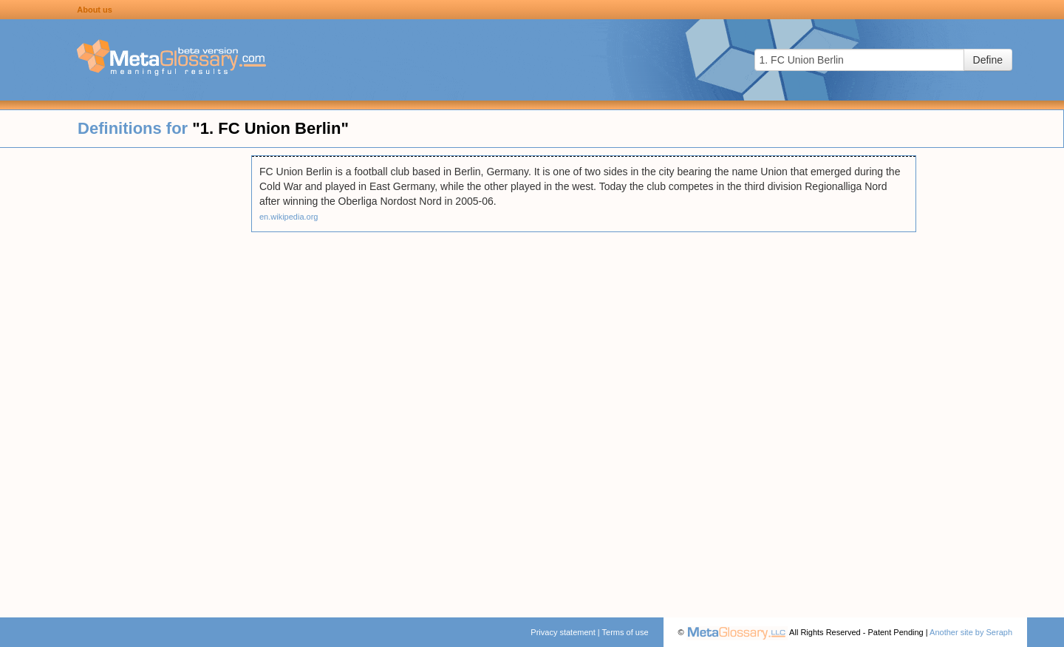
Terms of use (625, 632)
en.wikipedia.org (288, 216)
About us (94, 9)
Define (988, 60)
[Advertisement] (125, 377)
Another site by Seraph (971, 632)
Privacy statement (563, 632)
